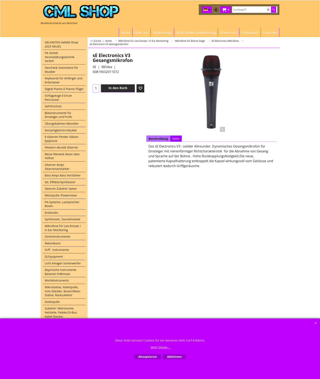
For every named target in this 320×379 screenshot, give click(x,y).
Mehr (176, 139)
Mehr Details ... (161, 347)
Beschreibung (158, 139)
